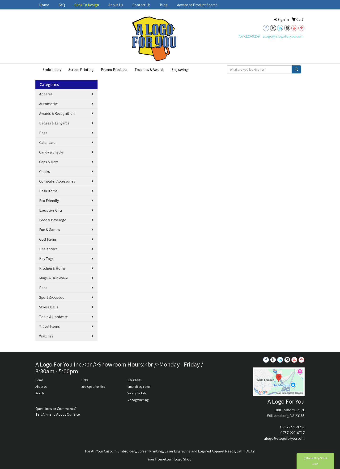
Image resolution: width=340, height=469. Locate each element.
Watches (46, 336)
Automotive (49, 103)
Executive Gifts (51, 210)
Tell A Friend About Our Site (57, 414)
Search (39, 393)
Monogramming (138, 400)
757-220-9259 (249, 36)
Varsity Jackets (137, 393)
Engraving (179, 69)
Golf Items (48, 239)
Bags (43, 132)
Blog (164, 4)
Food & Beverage (52, 219)
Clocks (44, 171)
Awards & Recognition (57, 113)
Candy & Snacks (51, 152)
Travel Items (49, 326)
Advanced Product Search (197, 4)
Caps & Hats (49, 161)
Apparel (45, 94)
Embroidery (51, 69)
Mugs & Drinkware (53, 278)
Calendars (47, 142)
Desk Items (48, 190)
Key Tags (46, 258)
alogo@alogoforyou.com (283, 36)
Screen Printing (81, 69)
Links (84, 380)
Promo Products (114, 69)
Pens (43, 287)
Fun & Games (49, 229)
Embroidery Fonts (139, 387)
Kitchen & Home (52, 268)
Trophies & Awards (149, 69)
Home (44, 4)
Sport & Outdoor (52, 297)
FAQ (62, 4)
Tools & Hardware (53, 316)
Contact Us (141, 4)
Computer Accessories (57, 181)
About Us (115, 4)
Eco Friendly (49, 200)
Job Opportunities (93, 387)
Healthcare (48, 249)
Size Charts (134, 380)
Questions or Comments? (56, 408)
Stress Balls (48, 307)
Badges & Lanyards (54, 123)
